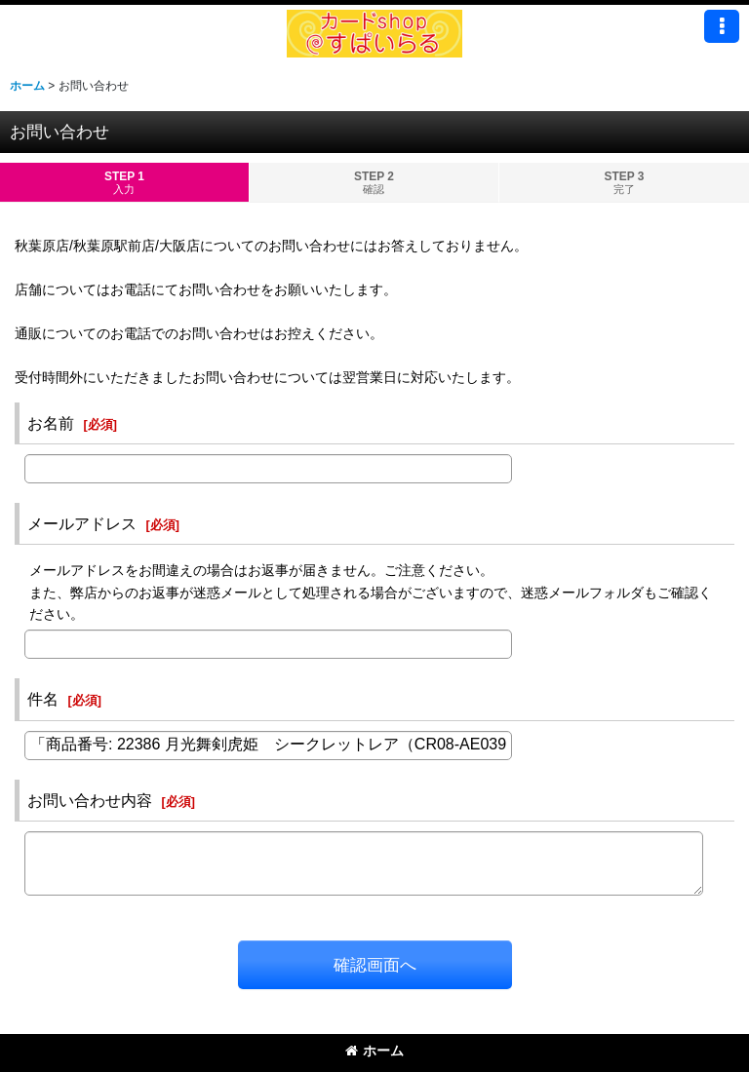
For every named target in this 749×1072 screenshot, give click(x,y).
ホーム (374, 1050)
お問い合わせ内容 (89, 800)
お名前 (50, 423)
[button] (721, 26)
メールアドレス (82, 523)
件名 (43, 699)
